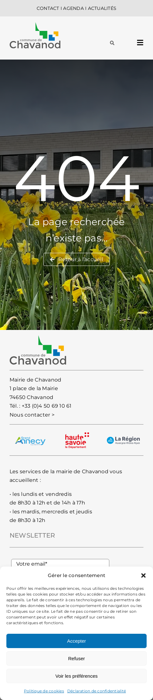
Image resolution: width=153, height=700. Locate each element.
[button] (143, 575)
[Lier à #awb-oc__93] (112, 43)
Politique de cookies (44, 691)
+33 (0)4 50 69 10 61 (47, 406)
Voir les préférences (76, 676)
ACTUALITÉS (102, 8)
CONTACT (48, 8)
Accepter (76, 641)
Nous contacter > (32, 415)
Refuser (76, 658)
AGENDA (73, 8)
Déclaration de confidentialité (96, 691)
